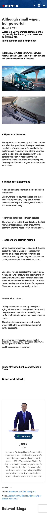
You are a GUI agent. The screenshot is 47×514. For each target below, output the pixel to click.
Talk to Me (23, 436)
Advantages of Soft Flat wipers (21, 491)
